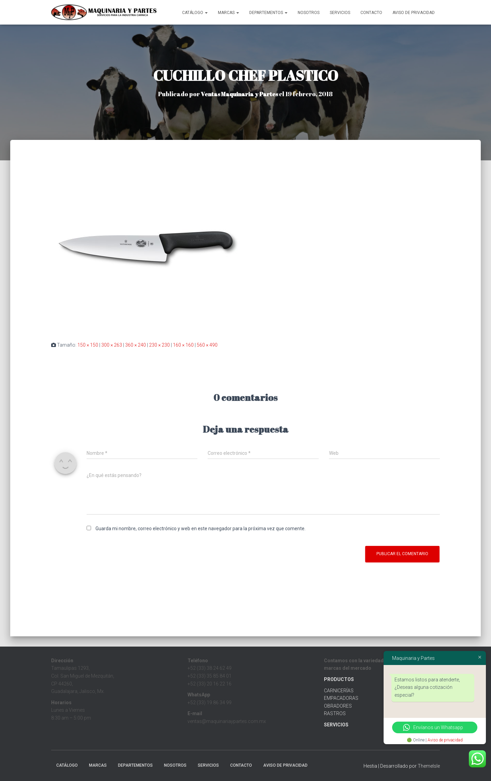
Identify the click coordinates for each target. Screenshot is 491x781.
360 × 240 (135, 345)
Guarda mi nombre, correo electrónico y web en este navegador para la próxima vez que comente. (200, 528)
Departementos (268, 12)
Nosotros (308, 12)
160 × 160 (183, 345)
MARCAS (228, 12)
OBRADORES (338, 706)
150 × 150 (87, 345)
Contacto (371, 12)
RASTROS (335, 713)
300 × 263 (111, 345)
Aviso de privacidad (445, 740)
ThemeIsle (429, 766)
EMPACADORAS (341, 698)
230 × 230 (159, 345)
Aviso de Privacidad (413, 12)
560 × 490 (207, 345)
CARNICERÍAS (339, 690)
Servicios (340, 12)
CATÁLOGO (195, 12)
